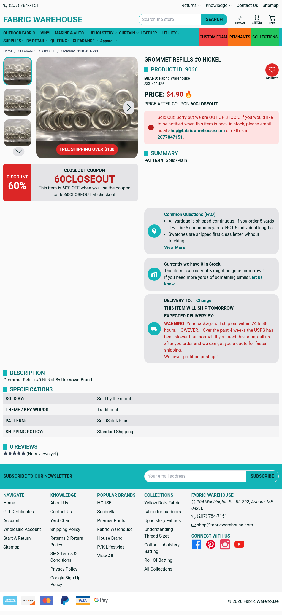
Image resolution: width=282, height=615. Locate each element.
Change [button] (204, 300)
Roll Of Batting (158, 560)
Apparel (108, 41)
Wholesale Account (22, 529)
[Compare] (240, 19)
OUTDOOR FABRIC (20, 33)
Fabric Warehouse (174, 78)
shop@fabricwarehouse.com (196, 130)
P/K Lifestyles (110, 547)
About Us (59, 503)
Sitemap (270, 5)
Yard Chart (60, 520)
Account (11, 520)
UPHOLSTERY (103, 33)
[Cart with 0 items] (272, 19)
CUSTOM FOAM (213, 37)
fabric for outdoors (162, 511)
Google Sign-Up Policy (65, 581)
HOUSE (104, 503)
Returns (191, 5)
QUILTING (60, 41)
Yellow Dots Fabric (162, 503)
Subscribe (262, 476)
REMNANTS (239, 37)
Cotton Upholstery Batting (162, 548)
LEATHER (150, 33)
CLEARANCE (85, 41)
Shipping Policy (65, 529)
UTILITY (171, 33)
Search (214, 19)
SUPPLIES (13, 41)
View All (105, 555)
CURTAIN (128, 33)
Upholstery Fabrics (162, 520)
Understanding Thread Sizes (158, 533)
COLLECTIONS (265, 37)
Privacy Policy (64, 569)
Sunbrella (106, 511)
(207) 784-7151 (21, 5)
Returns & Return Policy (66, 541)
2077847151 (170, 137)
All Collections (158, 569)
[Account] (257, 19)
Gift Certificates (18, 511)
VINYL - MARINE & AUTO (63, 33)
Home (9, 503)
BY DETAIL (37, 41)
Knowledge (219, 5)
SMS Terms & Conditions (63, 557)
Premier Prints (111, 520)
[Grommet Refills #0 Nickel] (87, 107)
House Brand (110, 538)
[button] (128, 107)
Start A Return (17, 538)
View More (174, 247)
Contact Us (247, 5)
